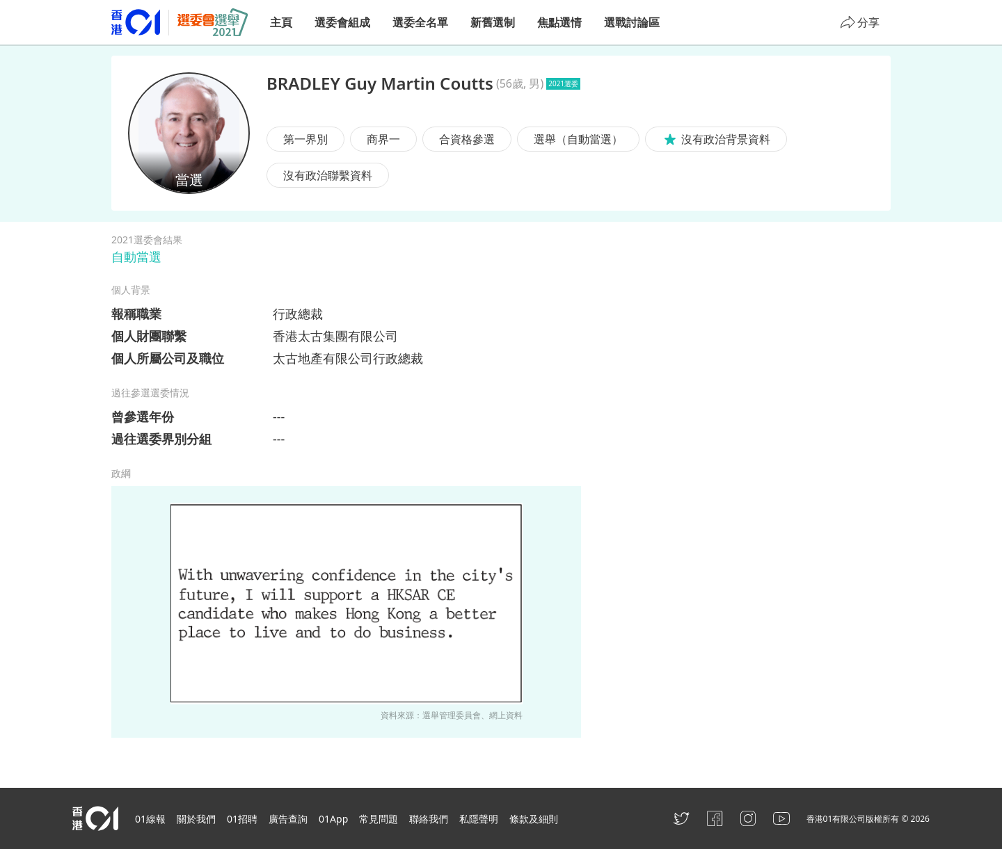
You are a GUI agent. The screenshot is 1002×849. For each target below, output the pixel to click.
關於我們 (196, 818)
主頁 (281, 22)
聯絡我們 (428, 818)
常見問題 (378, 818)
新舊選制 (492, 22)
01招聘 (242, 818)
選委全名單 (420, 22)
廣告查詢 (288, 818)
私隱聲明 (478, 818)
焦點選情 (559, 22)
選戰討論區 (632, 22)
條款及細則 (533, 818)
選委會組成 (342, 22)
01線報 (150, 818)
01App (333, 818)
